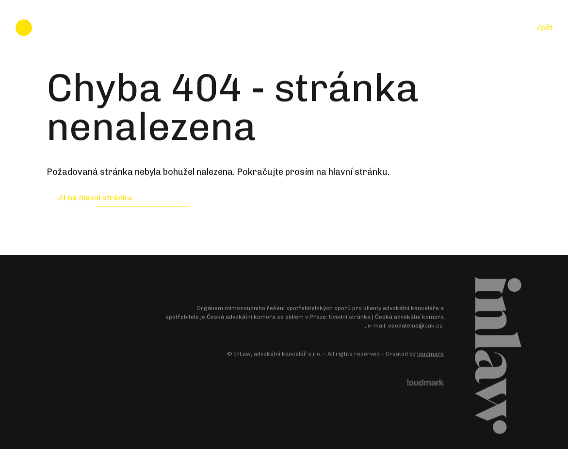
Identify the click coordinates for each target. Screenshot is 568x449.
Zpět (544, 27)
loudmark (430, 354)
